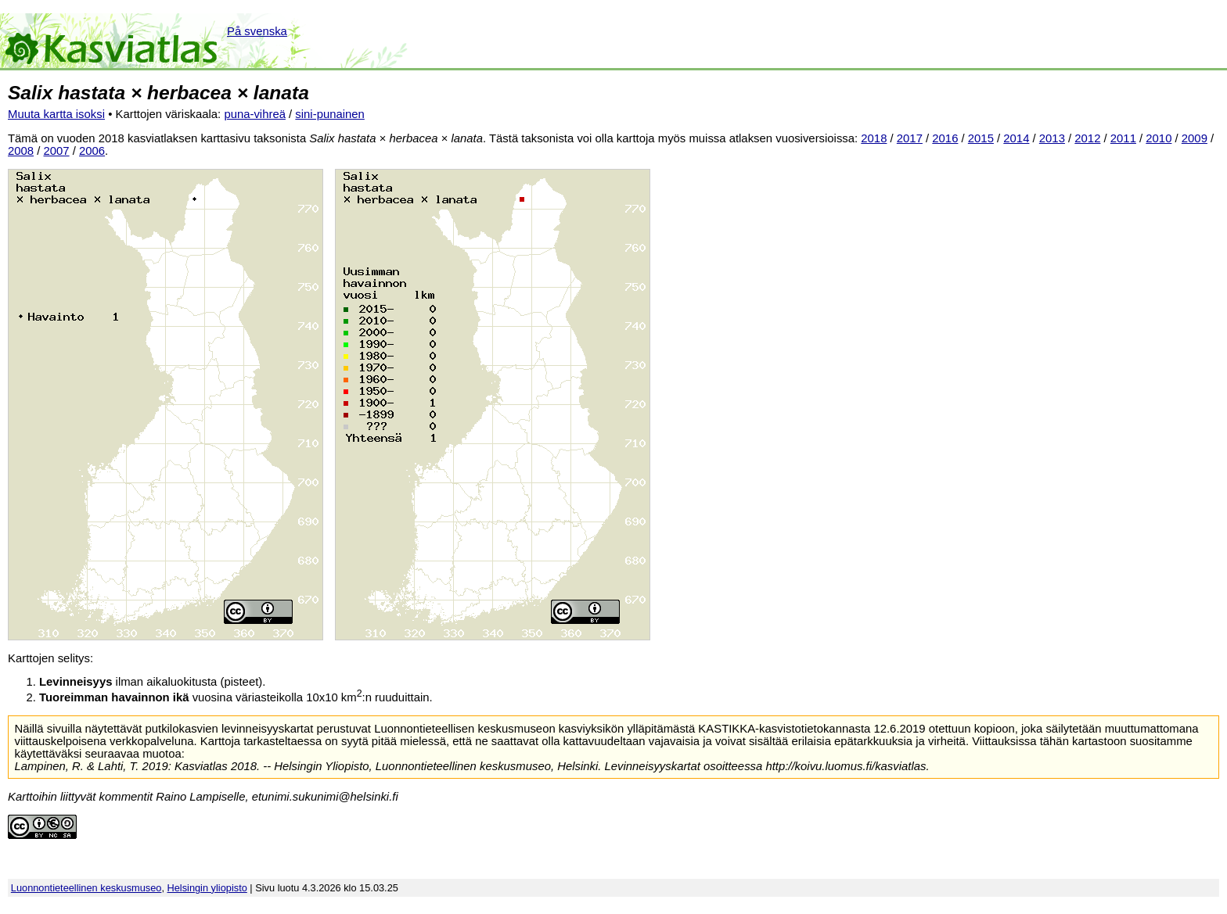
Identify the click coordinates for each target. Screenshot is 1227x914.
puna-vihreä (255, 114)
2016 (945, 138)
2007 (57, 151)
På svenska (257, 31)
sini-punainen (330, 114)
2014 (1016, 138)
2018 (874, 138)
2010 (1158, 138)
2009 (1194, 138)
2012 (1087, 138)
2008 (21, 151)
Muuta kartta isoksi (56, 114)
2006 (92, 151)
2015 (981, 138)
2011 (1123, 138)
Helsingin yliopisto (207, 888)
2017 (910, 138)
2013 (1052, 138)
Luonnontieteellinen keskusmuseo (86, 888)
